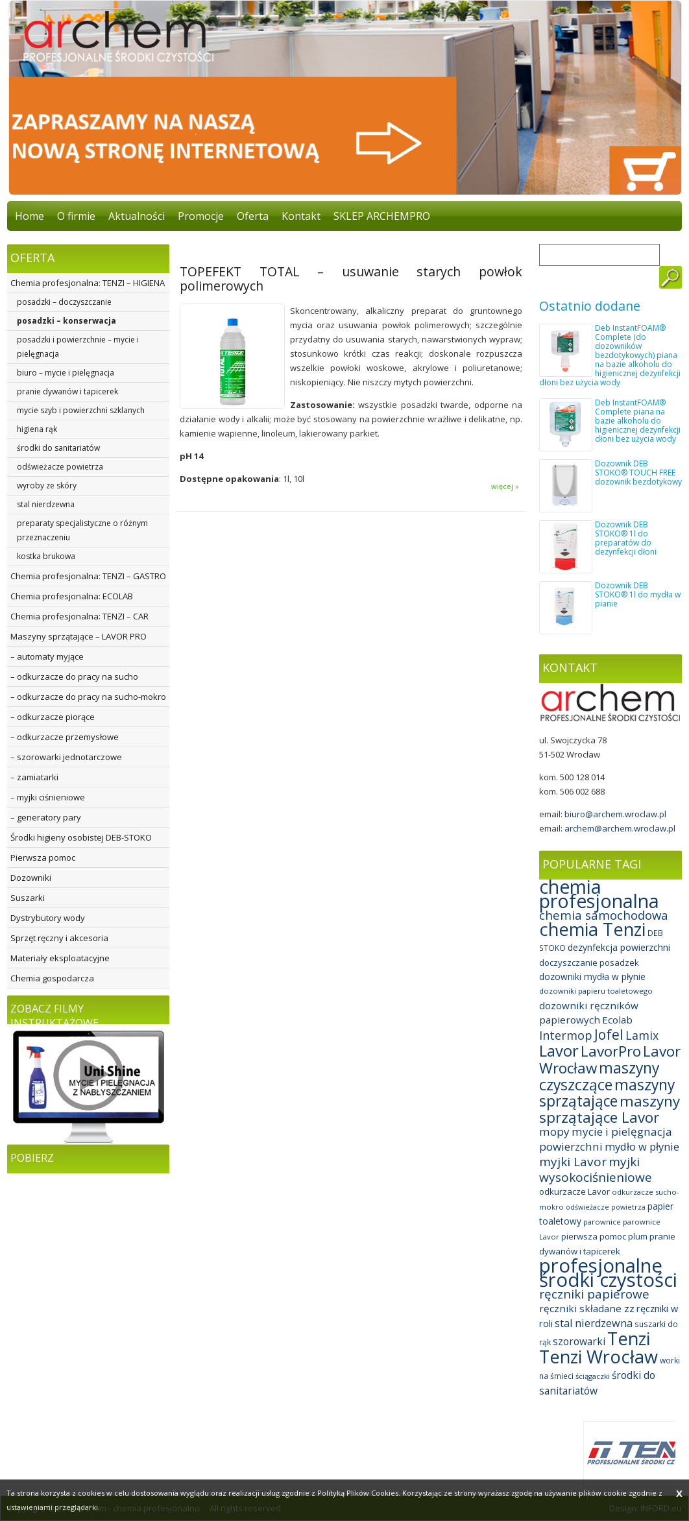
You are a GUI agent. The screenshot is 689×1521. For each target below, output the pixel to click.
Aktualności (136, 216)
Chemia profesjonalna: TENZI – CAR (79, 616)
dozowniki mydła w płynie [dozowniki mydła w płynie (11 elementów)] (592, 976)
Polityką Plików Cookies (357, 1493)
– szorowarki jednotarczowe (66, 757)
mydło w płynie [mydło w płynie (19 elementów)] (642, 1146)
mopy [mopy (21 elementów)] (554, 1131)
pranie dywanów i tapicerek (67, 391)
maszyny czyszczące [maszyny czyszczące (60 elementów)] (599, 1076)
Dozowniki (30, 877)
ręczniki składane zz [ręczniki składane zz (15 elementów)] (587, 1308)
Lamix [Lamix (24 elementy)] (642, 1035)
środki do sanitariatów (58, 447)
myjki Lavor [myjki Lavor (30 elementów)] (573, 1161)
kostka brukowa (46, 556)
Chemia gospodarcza (52, 978)
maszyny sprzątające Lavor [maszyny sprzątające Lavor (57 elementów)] (609, 1109)
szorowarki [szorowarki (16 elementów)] (579, 1341)
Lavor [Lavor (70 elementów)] (559, 1050)
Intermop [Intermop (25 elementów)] (565, 1035)
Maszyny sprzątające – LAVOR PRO (78, 636)
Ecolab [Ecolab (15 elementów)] (617, 1019)
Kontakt (301, 216)
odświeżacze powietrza (60, 466)
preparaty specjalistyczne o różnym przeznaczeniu (82, 530)
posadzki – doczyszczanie (64, 301)
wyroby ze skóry (47, 485)
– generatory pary (45, 817)
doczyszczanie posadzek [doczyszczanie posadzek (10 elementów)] (589, 962)
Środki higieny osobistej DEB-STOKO (81, 837)
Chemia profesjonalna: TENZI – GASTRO (88, 576)
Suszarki (27, 898)
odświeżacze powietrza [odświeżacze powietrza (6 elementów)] (606, 1207)
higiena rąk (37, 429)
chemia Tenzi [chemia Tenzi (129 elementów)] (592, 929)
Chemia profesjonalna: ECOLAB (71, 596)
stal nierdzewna (46, 504)
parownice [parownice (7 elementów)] (602, 1222)
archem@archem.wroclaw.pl (619, 828)
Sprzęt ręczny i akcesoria (59, 938)
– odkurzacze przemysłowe (64, 737)
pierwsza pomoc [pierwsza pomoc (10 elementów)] (593, 1236)
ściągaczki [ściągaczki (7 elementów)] (592, 1376)
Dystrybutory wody (47, 918)
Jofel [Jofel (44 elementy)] (608, 1034)
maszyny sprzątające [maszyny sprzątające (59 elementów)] (607, 1093)
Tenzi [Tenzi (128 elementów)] (628, 1338)
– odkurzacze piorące (52, 717)
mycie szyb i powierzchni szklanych (81, 410)
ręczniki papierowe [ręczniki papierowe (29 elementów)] (594, 1294)
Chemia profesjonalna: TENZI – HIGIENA (87, 283)
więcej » (505, 486)
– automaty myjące (47, 656)
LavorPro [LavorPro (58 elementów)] (611, 1051)
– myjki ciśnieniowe (47, 797)
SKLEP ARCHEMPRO (381, 216)
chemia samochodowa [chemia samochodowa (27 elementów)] (603, 915)
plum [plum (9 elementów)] (637, 1236)
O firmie (76, 216)
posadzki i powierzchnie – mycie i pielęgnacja (78, 346)
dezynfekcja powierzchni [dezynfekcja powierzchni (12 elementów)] (619, 947)
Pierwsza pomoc (42, 857)
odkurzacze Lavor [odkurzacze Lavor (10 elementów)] (574, 1191)
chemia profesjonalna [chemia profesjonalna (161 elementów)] (599, 893)
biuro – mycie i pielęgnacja (65, 372)
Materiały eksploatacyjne (60, 958)
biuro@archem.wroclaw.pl (615, 814)
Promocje (201, 216)
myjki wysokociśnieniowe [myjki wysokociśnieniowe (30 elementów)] (595, 1169)
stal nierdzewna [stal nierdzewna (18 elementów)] (594, 1323)
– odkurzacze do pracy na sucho (74, 676)
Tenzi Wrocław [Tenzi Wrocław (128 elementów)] (598, 1357)
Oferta (253, 216)
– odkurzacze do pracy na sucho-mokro (88, 696)
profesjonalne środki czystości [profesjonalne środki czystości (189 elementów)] (608, 1272)
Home (29, 216)
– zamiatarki (34, 777)
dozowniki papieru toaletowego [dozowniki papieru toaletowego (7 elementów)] (596, 991)
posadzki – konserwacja (66, 320)
